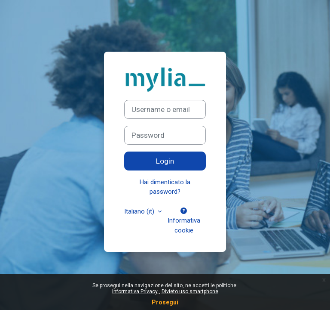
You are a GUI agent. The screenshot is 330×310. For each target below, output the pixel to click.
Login (165, 161)
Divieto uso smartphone (190, 291)
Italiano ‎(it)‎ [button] (140, 211)
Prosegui (165, 302)
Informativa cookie (184, 221)
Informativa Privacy (135, 291)
